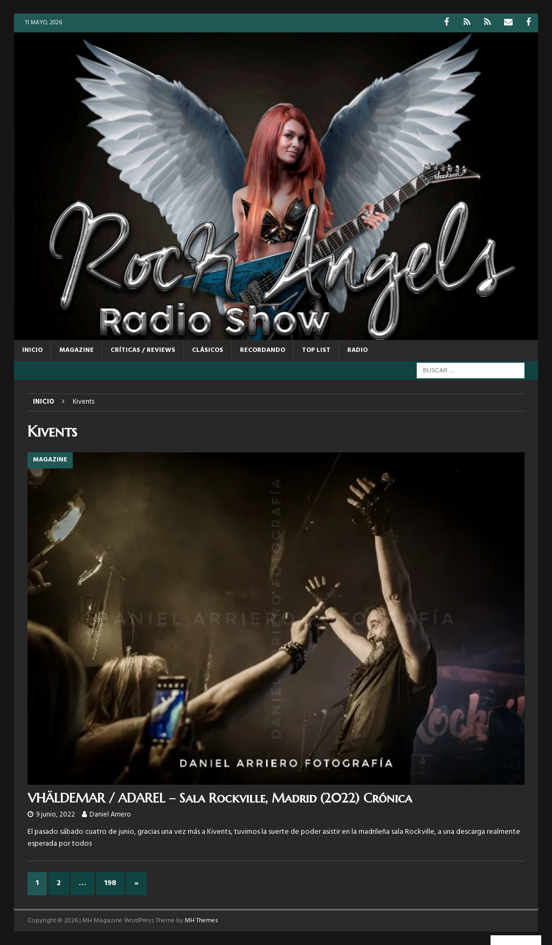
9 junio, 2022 (55, 814)
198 (110, 883)
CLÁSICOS (207, 350)
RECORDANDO (262, 350)
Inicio (32, 350)
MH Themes (201, 920)
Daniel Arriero (110, 814)
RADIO (357, 350)
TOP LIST (316, 350)
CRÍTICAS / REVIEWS (143, 350)
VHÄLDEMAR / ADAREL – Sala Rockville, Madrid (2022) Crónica (219, 798)
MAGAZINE (76, 350)
